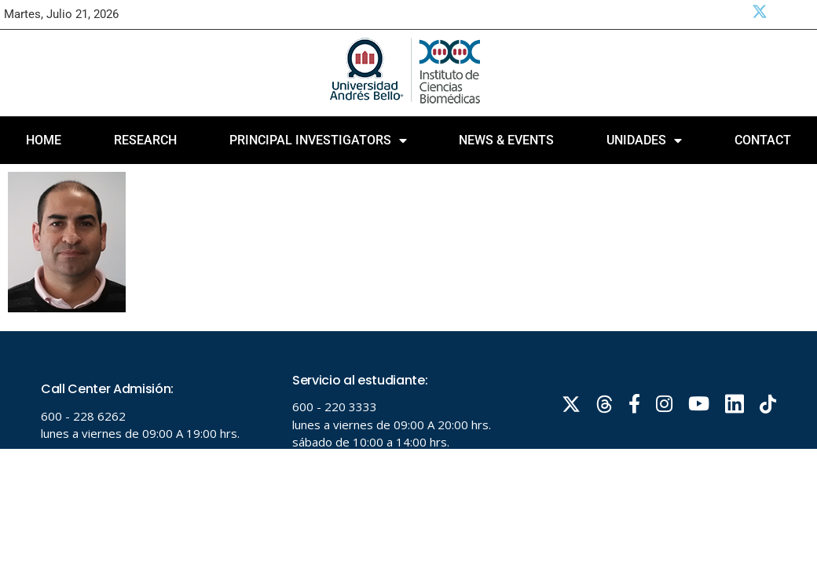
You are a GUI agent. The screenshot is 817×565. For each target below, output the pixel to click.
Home (43, 140)
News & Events (506, 140)
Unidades (644, 140)
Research (145, 140)
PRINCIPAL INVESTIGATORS (318, 140)
